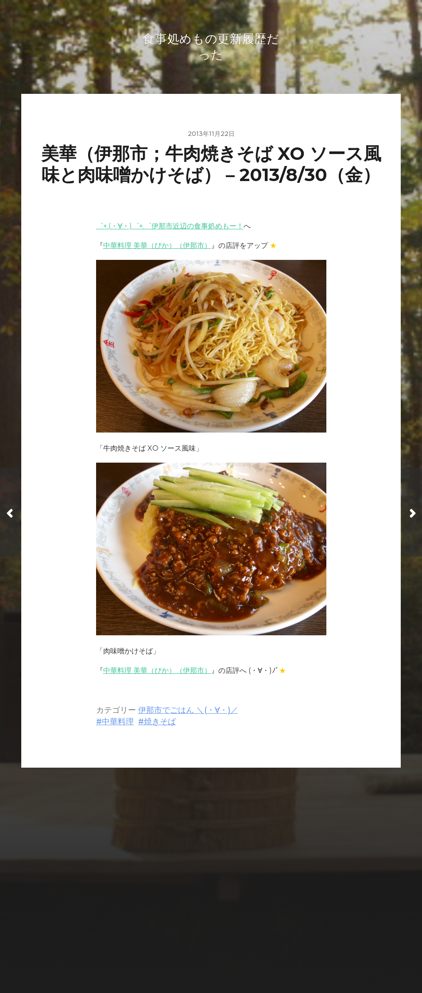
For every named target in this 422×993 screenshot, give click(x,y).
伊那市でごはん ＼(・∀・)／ (188, 711)
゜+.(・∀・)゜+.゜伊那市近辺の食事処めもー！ (170, 228)
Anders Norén (229, 954)
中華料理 (118, 723)
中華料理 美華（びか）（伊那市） (157, 247)
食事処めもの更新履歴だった (228, 933)
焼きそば (160, 723)
